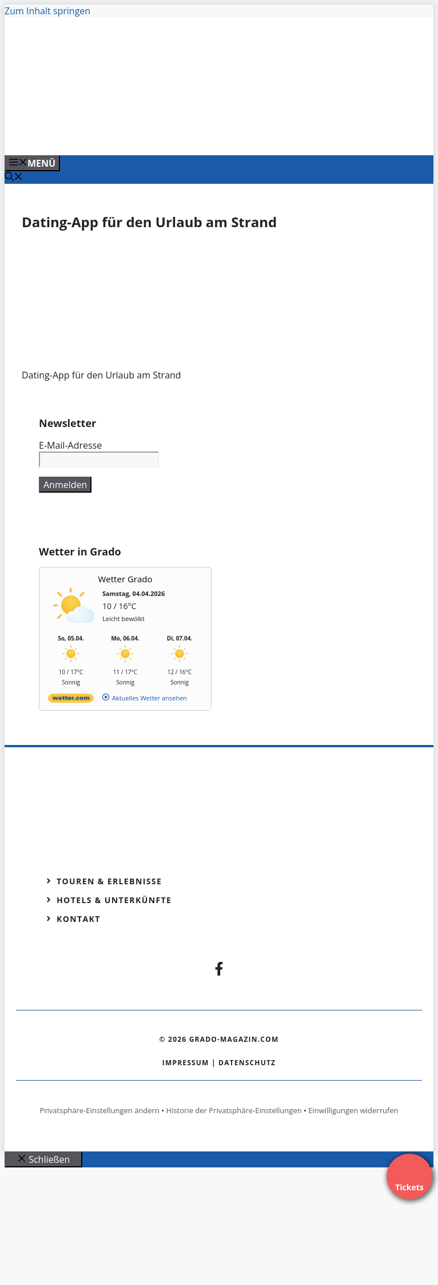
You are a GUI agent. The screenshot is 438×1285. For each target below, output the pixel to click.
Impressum (185, 1063)
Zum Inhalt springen (47, 11)
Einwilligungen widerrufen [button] (353, 1110)
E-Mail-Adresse (70, 445)
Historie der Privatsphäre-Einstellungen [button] (234, 1110)
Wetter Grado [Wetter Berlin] (125, 579)
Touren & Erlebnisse (109, 881)
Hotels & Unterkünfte (114, 900)
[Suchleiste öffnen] (14, 177)
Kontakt (79, 918)
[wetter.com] (71, 700)
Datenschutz (247, 1063)
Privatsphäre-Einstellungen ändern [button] (99, 1110)
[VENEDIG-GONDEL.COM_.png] (230, 134)
